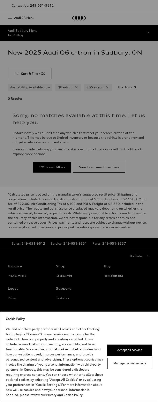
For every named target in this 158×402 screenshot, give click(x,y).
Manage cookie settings (129, 363)
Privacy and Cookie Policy (64, 395)
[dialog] (79, 357)
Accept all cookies (129, 350)
